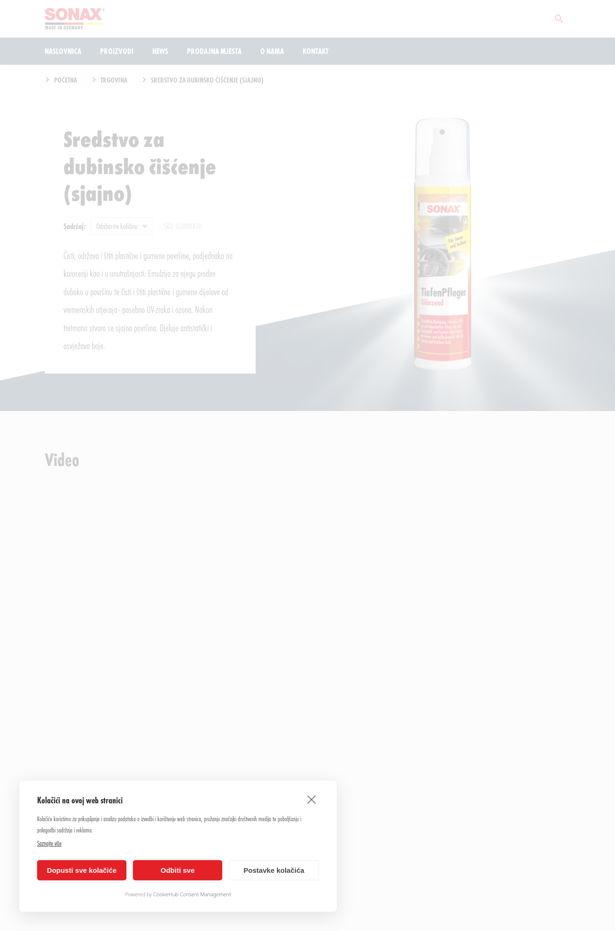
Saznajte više (49, 843)
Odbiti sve (178, 870)
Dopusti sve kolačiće (82, 870)
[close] (311, 799)
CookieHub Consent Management (192, 894)
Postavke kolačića (273, 870)
